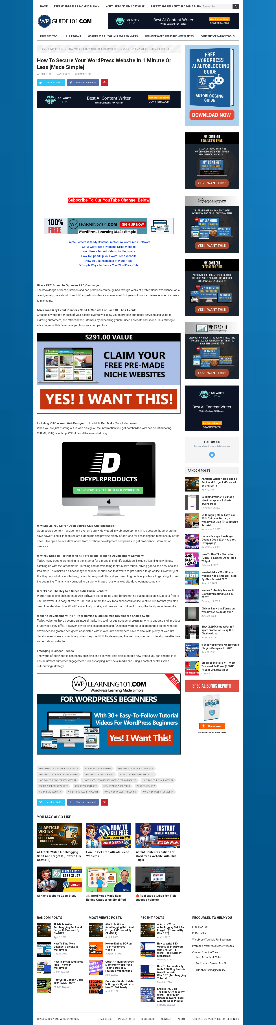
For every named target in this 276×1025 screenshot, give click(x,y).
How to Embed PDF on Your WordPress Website (118, 946)
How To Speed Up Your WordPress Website (109, 256)
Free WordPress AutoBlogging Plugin (177, 6)
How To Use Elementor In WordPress (108, 260)
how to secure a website (98, 769)
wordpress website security (158, 792)
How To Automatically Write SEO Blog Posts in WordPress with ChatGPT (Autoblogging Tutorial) (171, 972)
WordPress (44, 591)
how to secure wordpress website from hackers (109, 780)
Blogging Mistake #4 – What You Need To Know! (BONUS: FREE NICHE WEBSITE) (218, 666)
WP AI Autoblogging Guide (211, 970)
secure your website (86, 786)
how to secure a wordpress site (135, 769)
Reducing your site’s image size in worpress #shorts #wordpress (217, 500)
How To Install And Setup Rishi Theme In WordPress (68, 964)
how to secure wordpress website (57, 780)
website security (146, 786)
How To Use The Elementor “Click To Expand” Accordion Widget (218, 558)
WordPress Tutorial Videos (66, 49)
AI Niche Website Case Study (56, 895)
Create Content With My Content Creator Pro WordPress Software (108, 242)
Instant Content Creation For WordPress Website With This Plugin (155, 856)
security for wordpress (116, 786)
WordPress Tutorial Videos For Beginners (109, 251)
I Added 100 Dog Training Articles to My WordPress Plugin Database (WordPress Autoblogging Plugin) (171, 994)
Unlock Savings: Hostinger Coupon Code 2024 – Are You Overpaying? (218, 540)
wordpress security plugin (83, 792)
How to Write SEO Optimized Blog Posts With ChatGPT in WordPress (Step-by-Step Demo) (170, 949)
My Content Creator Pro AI (211, 963)
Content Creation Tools (217, 36)
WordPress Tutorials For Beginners (113, 36)
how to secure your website (158, 780)
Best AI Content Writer (208, 957)
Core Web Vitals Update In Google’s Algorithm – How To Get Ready (119, 984)
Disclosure (148, 1019)
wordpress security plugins (120, 792)
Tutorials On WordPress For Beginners (215, 1019)
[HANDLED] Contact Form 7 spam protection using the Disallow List (217, 630)
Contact (166, 1019)
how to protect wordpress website (58, 769)
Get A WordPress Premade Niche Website (109, 247)
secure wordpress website (53, 786)
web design (85, 428)
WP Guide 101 (44, 74)
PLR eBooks (73, 36)
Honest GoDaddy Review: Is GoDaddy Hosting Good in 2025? (217, 594)
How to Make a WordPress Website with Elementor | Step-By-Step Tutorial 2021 (219, 576)
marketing (96, 620)
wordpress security (50, 792)
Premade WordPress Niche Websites (169, 36)
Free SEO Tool (49, 36)
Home (44, 6)
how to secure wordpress (99, 774)
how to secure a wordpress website (58, 774)
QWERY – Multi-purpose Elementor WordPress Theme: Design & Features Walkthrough (119, 966)
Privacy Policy (126, 1019)
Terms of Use (104, 1019)
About (181, 1019)
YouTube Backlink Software (125, 6)
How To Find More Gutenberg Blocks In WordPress (66, 946)
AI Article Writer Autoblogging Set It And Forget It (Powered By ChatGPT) (59, 856)
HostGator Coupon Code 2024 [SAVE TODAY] (68, 981)
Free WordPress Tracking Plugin (76, 6)
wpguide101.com (69, 1019)
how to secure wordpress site (137, 774)
